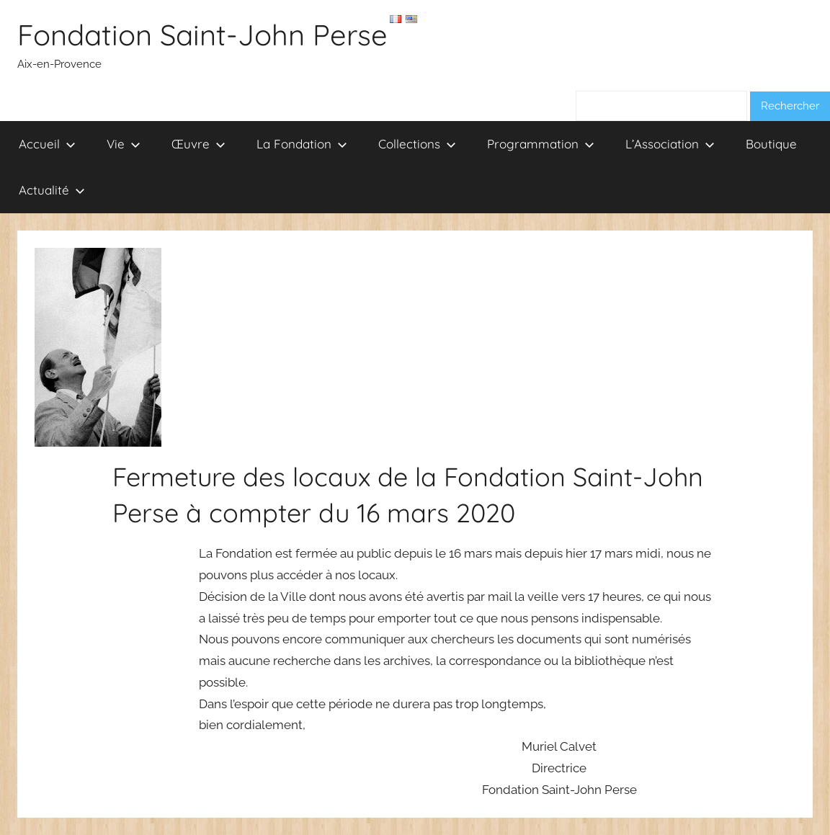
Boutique (771, 143)
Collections (417, 143)
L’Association (670, 143)
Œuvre (198, 143)
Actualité (52, 189)
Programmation (540, 143)
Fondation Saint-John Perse (202, 35)
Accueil (47, 143)
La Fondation (301, 143)
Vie (123, 143)
